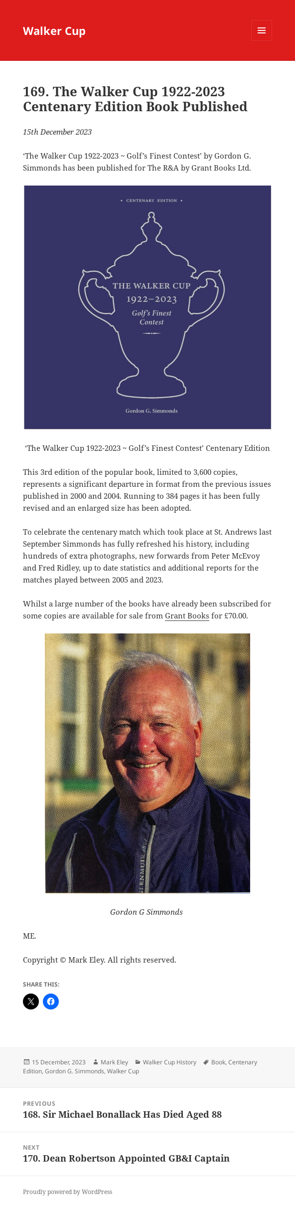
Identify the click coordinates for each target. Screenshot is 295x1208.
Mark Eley (114, 1062)
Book (218, 1062)
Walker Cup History (169, 1062)
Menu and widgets (262, 40)
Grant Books (187, 615)
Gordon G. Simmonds (74, 1071)
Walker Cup (54, 30)
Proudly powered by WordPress (67, 1192)
